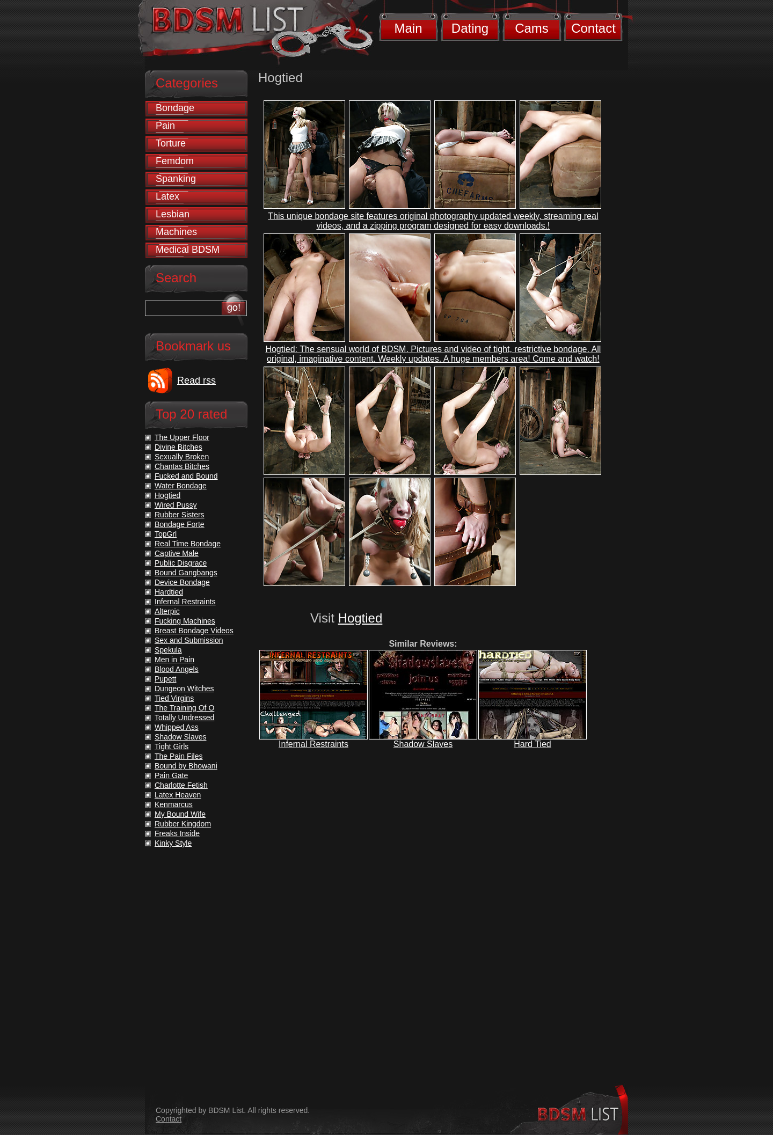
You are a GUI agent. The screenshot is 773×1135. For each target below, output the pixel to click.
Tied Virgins (174, 698)
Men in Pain (174, 659)
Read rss (196, 380)
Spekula (168, 650)
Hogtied (360, 618)
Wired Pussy (176, 505)
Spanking (176, 178)
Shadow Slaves (423, 744)
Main (408, 28)
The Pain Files (178, 756)
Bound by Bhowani (186, 765)
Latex (167, 196)
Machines (176, 231)
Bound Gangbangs (186, 572)
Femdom (175, 161)
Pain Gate (171, 775)
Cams (532, 28)
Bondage (175, 107)
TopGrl (166, 534)
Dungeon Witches (184, 688)
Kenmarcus (174, 804)
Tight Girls (171, 746)
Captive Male (177, 553)
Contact (593, 28)
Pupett (165, 679)
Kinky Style (173, 843)
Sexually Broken (182, 456)
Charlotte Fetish (181, 785)
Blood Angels (177, 669)
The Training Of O (184, 708)
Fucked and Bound (186, 476)
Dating (469, 28)
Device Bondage (182, 582)
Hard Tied (532, 744)
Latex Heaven (178, 794)
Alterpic (167, 611)
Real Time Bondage (188, 543)
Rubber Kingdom (183, 823)
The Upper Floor (182, 437)
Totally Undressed (184, 717)
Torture (171, 143)
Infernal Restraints (313, 744)
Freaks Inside (177, 833)
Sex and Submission (189, 640)
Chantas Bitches (182, 466)
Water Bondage (181, 485)
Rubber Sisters (180, 514)
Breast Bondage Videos (194, 630)
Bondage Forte (180, 524)
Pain (165, 125)
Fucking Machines (185, 621)
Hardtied (169, 592)
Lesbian (172, 214)
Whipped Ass (177, 727)
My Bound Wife (180, 814)
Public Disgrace (181, 563)
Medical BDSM (188, 249)
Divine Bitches (178, 447)
